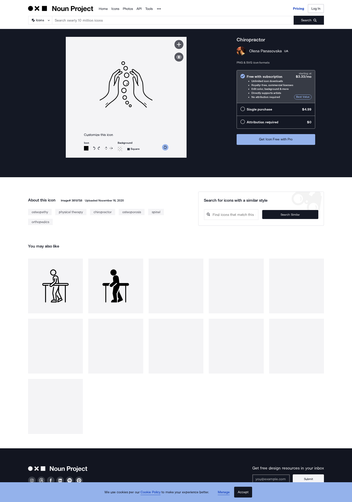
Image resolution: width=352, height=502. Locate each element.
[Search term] (173, 20)
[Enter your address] (276, 478)
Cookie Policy (152, 494)
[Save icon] (178, 44)
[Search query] (242, 214)
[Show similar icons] (178, 57)
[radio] (276, 86)
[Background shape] (133, 149)
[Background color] (119, 148)
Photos (128, 9)
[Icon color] (86, 148)
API (139, 9)
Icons (115, 9)
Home (103, 9)
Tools (149, 9)
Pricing (298, 9)
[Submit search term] (309, 20)
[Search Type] (40, 20)
